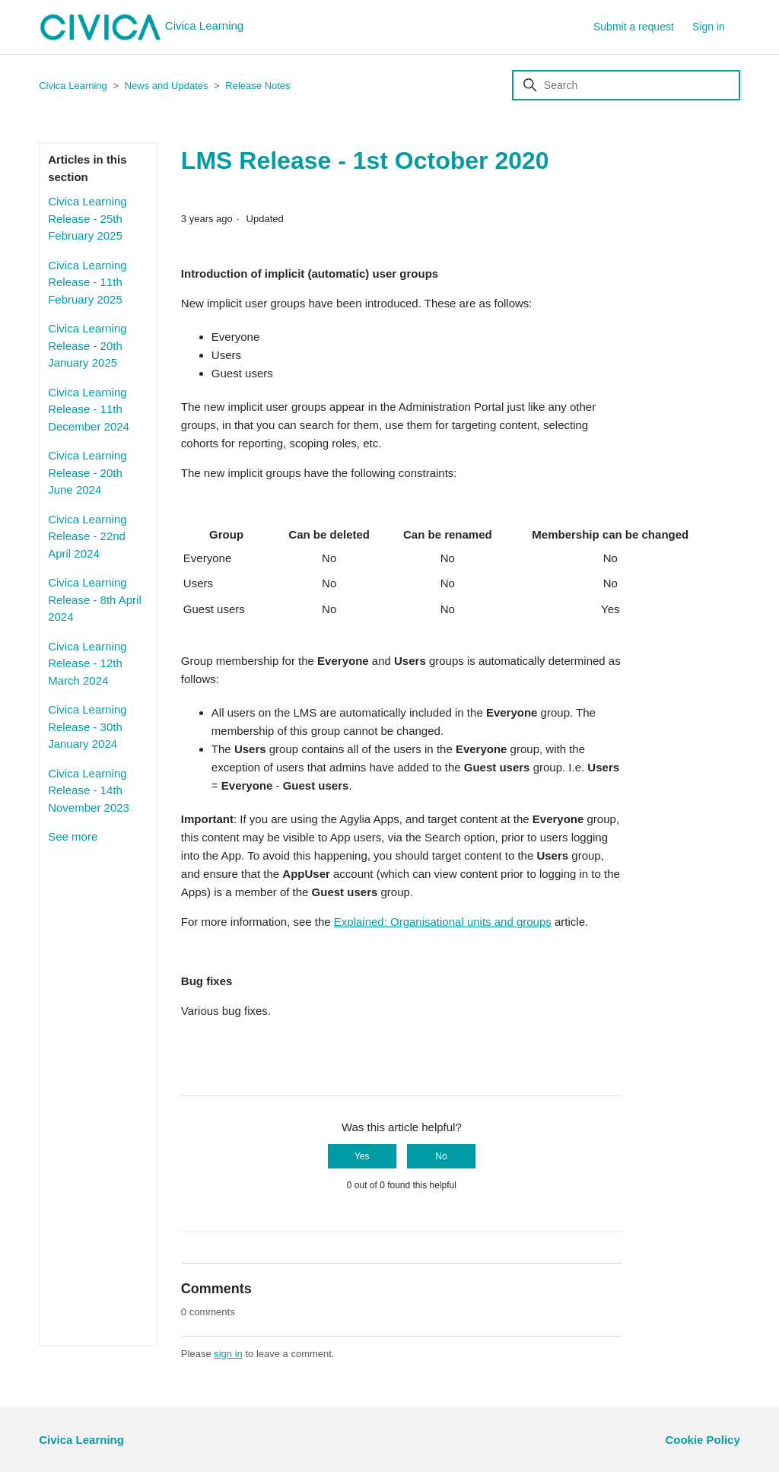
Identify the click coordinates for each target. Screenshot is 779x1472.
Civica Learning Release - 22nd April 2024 (87, 536)
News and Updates (166, 85)
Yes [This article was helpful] (362, 1156)
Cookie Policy (702, 1439)
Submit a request (633, 27)
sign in (228, 1353)
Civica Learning (141, 27)
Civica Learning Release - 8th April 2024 (94, 599)
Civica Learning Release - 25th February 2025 (87, 218)
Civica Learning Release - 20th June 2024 (87, 472)
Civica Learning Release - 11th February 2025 (87, 282)
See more (72, 836)
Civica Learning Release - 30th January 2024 (87, 726)
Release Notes (257, 85)
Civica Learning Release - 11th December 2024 (88, 409)
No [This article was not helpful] (441, 1156)
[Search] (626, 85)
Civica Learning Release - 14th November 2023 (88, 790)
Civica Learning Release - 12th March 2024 (87, 663)
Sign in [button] (708, 27)
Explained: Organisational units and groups (443, 921)
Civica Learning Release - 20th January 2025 (87, 345)
